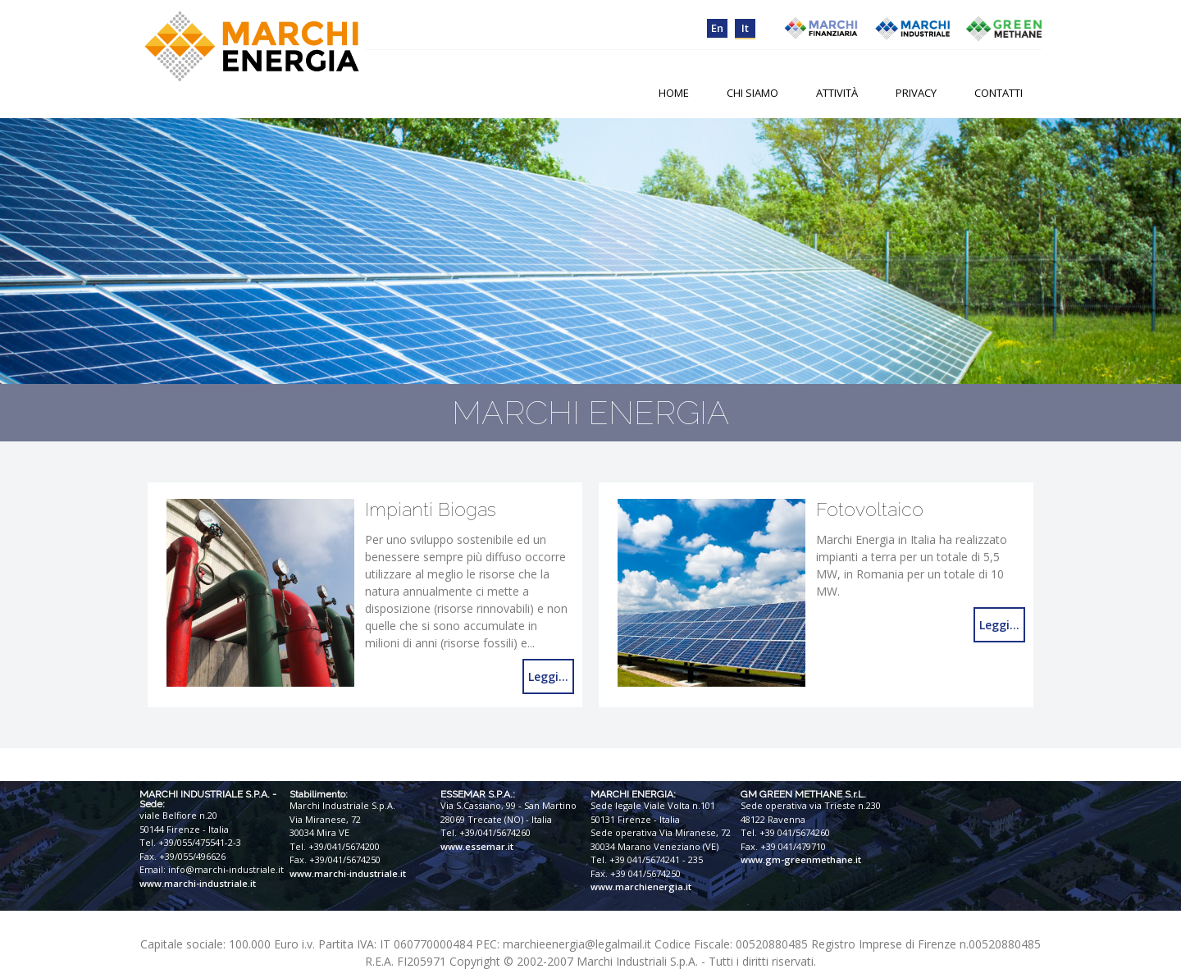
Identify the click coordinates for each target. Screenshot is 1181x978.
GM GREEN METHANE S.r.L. (803, 794)
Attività (837, 92)
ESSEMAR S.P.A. (476, 794)
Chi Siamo (752, 92)
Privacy (916, 92)
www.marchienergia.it (640, 886)
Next (1160, 251)
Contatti (998, 92)
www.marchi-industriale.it (197, 883)
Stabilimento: (319, 794)
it (745, 28)
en (717, 28)
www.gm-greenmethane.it (801, 859)
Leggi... (548, 676)
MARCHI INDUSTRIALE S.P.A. (204, 794)
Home (674, 92)
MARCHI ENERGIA (631, 794)
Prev (21, 251)
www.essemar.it (476, 846)
